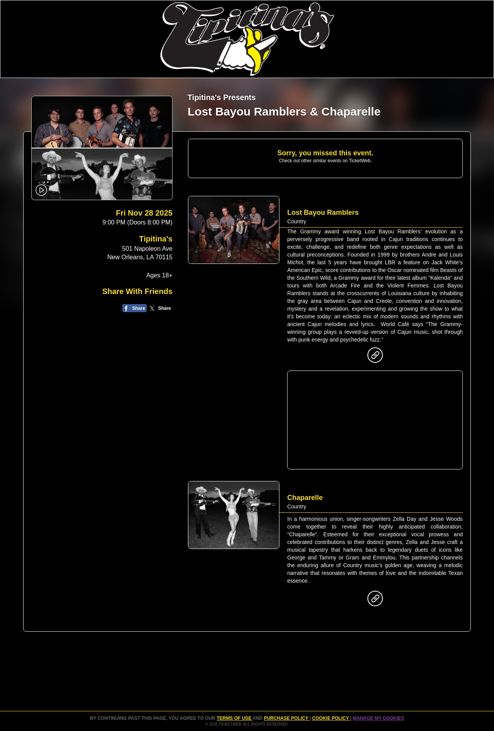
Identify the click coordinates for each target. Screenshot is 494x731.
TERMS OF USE (234, 718)
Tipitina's (156, 239)
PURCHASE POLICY (287, 718)
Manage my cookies (378, 718)
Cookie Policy (331, 718)
